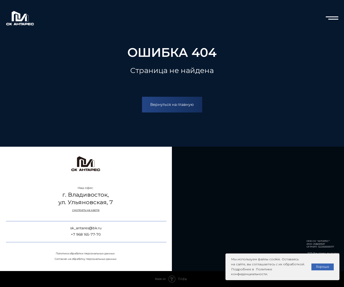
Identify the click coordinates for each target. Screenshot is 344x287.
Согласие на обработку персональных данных (85, 259)
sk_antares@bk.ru (85, 228)
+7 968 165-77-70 (86, 234)
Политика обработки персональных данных (85, 253)
